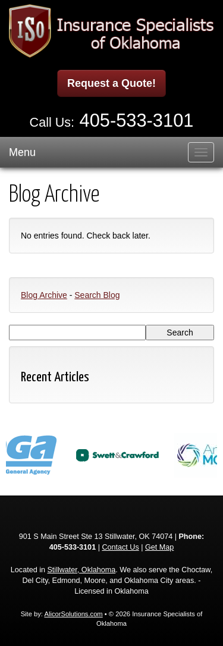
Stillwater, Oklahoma (81, 570)
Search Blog (97, 295)
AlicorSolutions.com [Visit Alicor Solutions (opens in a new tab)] (73, 613)
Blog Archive (44, 295)
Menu (22, 152)
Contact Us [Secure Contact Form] (120, 547)
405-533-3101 (137, 120)
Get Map (159, 547)
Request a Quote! (111, 83)
